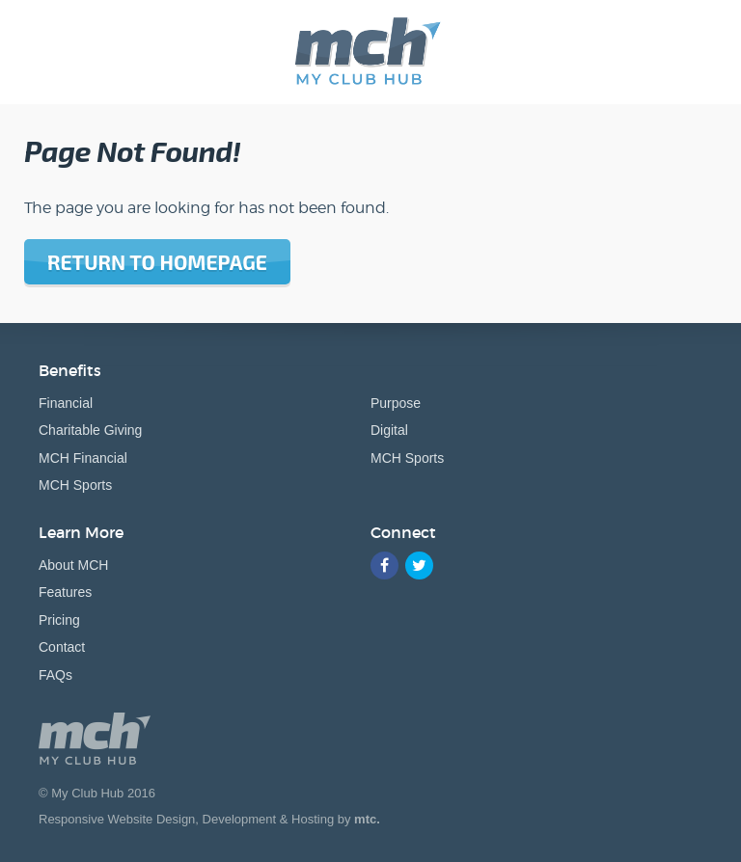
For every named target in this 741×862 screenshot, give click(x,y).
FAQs (55, 675)
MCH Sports (75, 485)
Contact (62, 647)
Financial (66, 403)
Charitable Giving (90, 430)
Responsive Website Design (117, 819)
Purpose (395, 403)
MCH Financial (83, 458)
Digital (389, 430)
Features (65, 592)
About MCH (73, 565)
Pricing (59, 620)
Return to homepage (157, 262)
